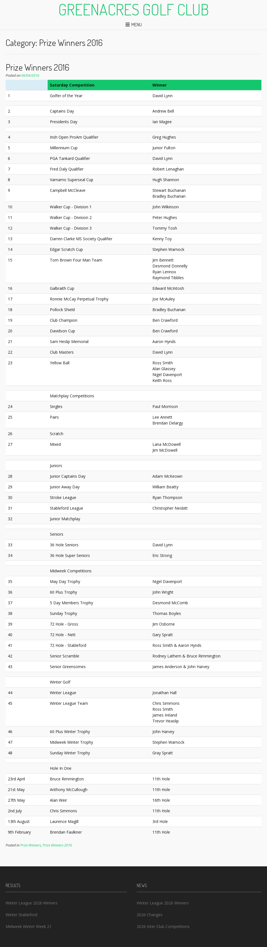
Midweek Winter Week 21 (29, 926)
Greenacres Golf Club (133, 9)
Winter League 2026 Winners (32, 903)
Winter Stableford (21, 914)
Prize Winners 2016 (37, 67)
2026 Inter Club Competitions (163, 926)
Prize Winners (30, 845)
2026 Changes (149, 914)
